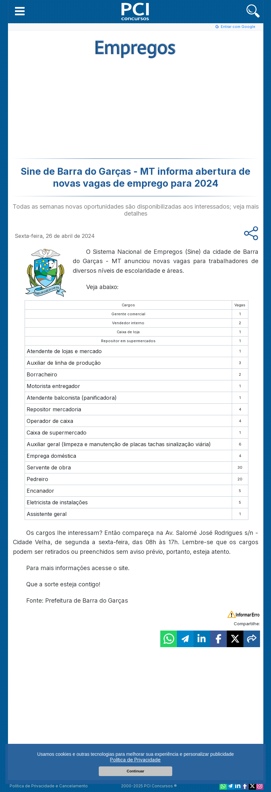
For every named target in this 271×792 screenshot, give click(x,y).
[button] (20, 11)
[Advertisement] (81, 110)
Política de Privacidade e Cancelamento (49, 785)
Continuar (135, 771)
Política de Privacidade (135, 759)
